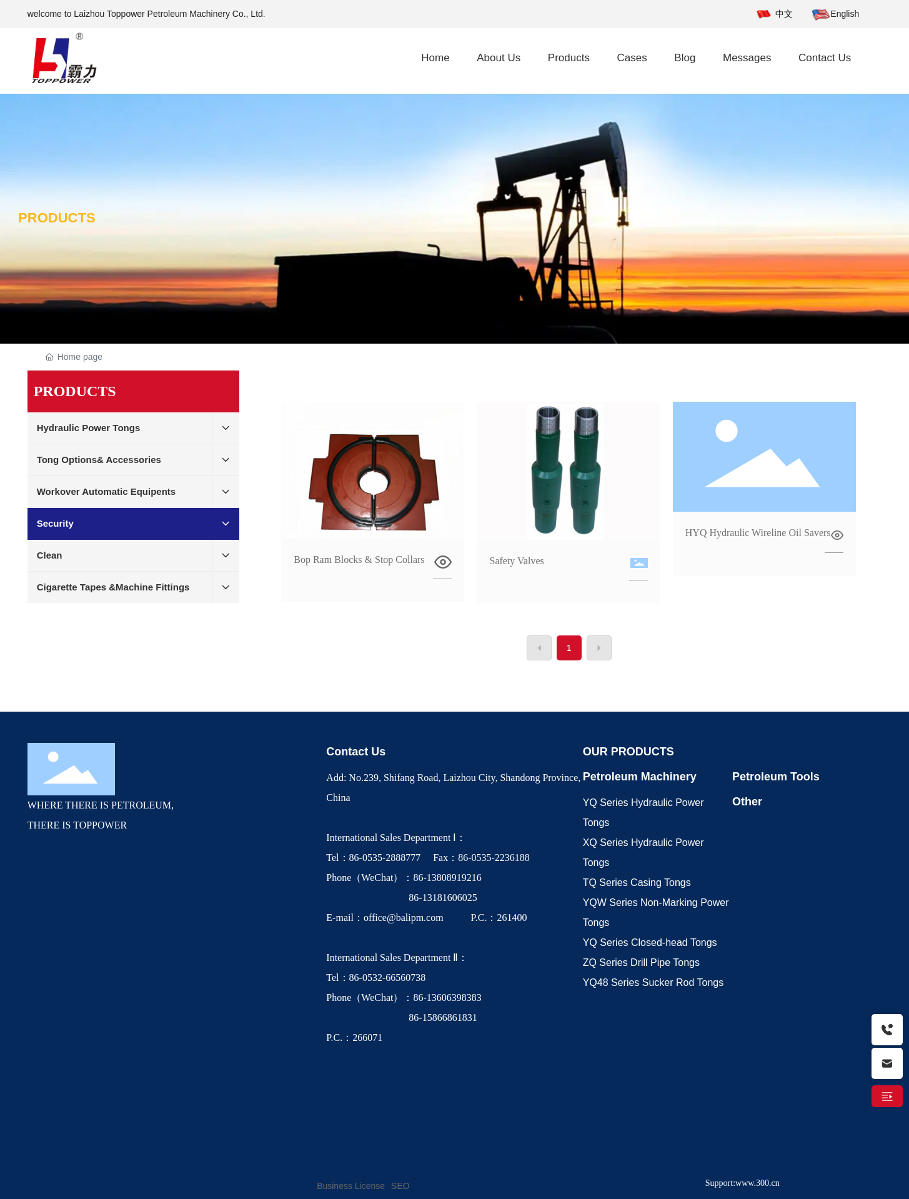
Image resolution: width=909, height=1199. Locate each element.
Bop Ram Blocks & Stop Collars (359, 559)
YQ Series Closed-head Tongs (650, 942)
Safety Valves (516, 560)
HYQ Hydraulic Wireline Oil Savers (758, 532)
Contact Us (355, 751)
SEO (400, 1186)
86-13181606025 (402, 897)
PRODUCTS (56, 218)
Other (747, 801)
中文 (784, 14)
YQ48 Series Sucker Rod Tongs (653, 982)
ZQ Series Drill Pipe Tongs (641, 962)
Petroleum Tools (776, 776)
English (844, 14)
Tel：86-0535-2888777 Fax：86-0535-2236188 (430, 857)
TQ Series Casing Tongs (637, 882)
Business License (351, 1186)
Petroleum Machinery (640, 776)
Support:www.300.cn (742, 1183)
